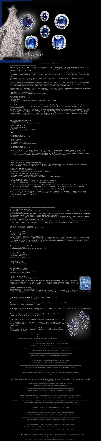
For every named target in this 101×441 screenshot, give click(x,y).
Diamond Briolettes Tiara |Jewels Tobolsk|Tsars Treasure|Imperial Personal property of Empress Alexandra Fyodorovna (50, 429)
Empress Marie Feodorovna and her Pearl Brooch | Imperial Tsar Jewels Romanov (50, 362)
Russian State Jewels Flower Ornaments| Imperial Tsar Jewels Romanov (50, 357)
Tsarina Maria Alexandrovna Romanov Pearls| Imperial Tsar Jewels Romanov (50, 340)
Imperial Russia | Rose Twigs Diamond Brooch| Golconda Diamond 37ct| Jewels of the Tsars (50, 407)
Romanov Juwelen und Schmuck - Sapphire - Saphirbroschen (23, 65)
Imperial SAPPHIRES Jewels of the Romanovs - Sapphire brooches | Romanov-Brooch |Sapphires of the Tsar (32, 207)
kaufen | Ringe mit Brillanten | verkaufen (77, 434)
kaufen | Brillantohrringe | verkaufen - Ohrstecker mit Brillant (40, 434)
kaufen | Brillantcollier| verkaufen (60, 434)
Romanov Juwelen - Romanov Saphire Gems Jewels (50, 63)
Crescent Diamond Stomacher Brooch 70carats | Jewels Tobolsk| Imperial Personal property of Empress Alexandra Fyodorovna (50, 426)
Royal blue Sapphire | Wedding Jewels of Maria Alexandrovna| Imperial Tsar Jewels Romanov (50, 345)
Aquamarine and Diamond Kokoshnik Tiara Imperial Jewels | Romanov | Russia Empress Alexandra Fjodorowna (50, 388)
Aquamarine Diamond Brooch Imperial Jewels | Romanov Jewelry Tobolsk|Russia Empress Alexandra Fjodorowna (50, 390)
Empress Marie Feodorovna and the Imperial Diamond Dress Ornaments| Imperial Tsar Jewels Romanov (50, 353)
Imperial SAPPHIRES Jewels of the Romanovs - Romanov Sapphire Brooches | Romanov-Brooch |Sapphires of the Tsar (50, 367)
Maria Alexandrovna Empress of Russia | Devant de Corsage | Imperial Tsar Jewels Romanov (37, 338)
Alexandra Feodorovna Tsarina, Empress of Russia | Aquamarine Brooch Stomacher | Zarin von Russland (50, 383)
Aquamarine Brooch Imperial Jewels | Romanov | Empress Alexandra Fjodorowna (50, 385)
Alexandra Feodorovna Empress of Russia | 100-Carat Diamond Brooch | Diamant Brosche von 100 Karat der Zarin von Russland (50, 392)
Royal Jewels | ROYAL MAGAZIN (65, 439)
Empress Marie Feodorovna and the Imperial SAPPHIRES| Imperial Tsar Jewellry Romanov (50, 360)
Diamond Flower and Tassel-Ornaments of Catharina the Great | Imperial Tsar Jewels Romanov (50, 355)
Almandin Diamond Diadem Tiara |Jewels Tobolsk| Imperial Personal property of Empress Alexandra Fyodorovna (50, 412)
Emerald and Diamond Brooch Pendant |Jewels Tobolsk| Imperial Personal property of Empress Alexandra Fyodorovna (50, 419)
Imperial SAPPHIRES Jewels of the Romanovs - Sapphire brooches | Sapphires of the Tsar (50, 409)
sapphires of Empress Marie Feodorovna (33, 323)
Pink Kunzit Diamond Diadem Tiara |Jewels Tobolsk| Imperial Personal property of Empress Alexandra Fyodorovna (50, 414)
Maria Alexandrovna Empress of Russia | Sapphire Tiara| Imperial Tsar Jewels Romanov (50, 350)
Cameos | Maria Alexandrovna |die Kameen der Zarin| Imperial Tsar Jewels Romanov (50, 343)
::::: (37, 334)
